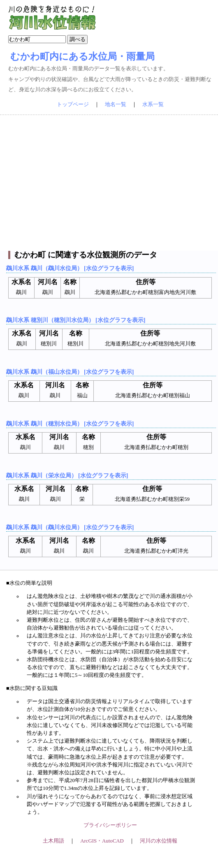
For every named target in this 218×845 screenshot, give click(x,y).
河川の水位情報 (158, 841)
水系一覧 (153, 104)
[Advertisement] (109, 183)
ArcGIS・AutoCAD (101, 841)
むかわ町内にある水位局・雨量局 (82, 56)
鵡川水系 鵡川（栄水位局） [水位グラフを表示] (67, 475)
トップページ (73, 104)
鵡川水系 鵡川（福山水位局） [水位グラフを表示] (70, 371)
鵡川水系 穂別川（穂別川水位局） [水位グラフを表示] (75, 320)
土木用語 (53, 841)
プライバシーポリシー (110, 825)
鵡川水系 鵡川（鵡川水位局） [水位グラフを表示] (70, 268)
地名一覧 (115, 104)
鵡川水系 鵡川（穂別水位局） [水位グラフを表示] (70, 423)
